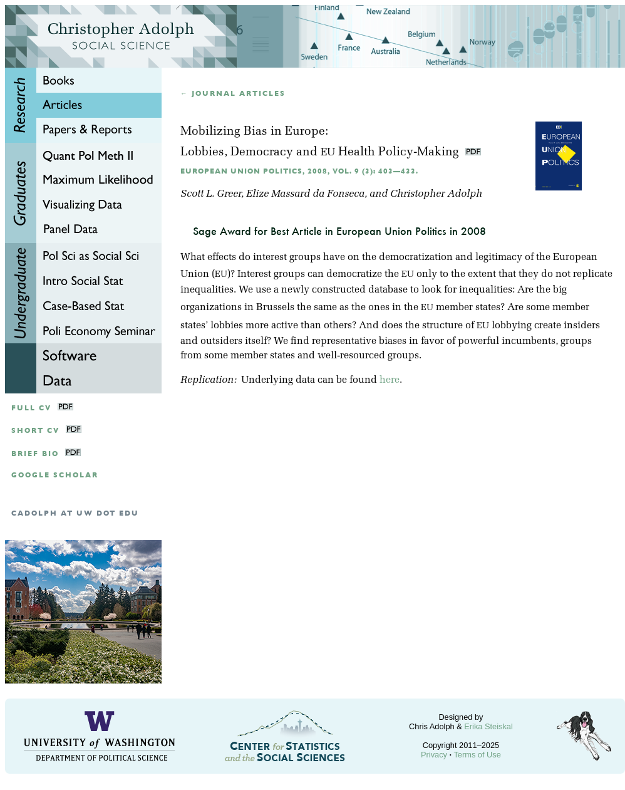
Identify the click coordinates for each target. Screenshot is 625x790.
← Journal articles (233, 94)
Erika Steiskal (488, 726)
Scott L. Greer (210, 194)
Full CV (31, 408)
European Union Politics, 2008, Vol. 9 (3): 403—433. (299, 171)
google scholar (54, 475)
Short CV (35, 431)
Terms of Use (476, 754)
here (390, 380)
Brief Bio (35, 454)
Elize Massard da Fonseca (305, 194)
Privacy (434, 754)
